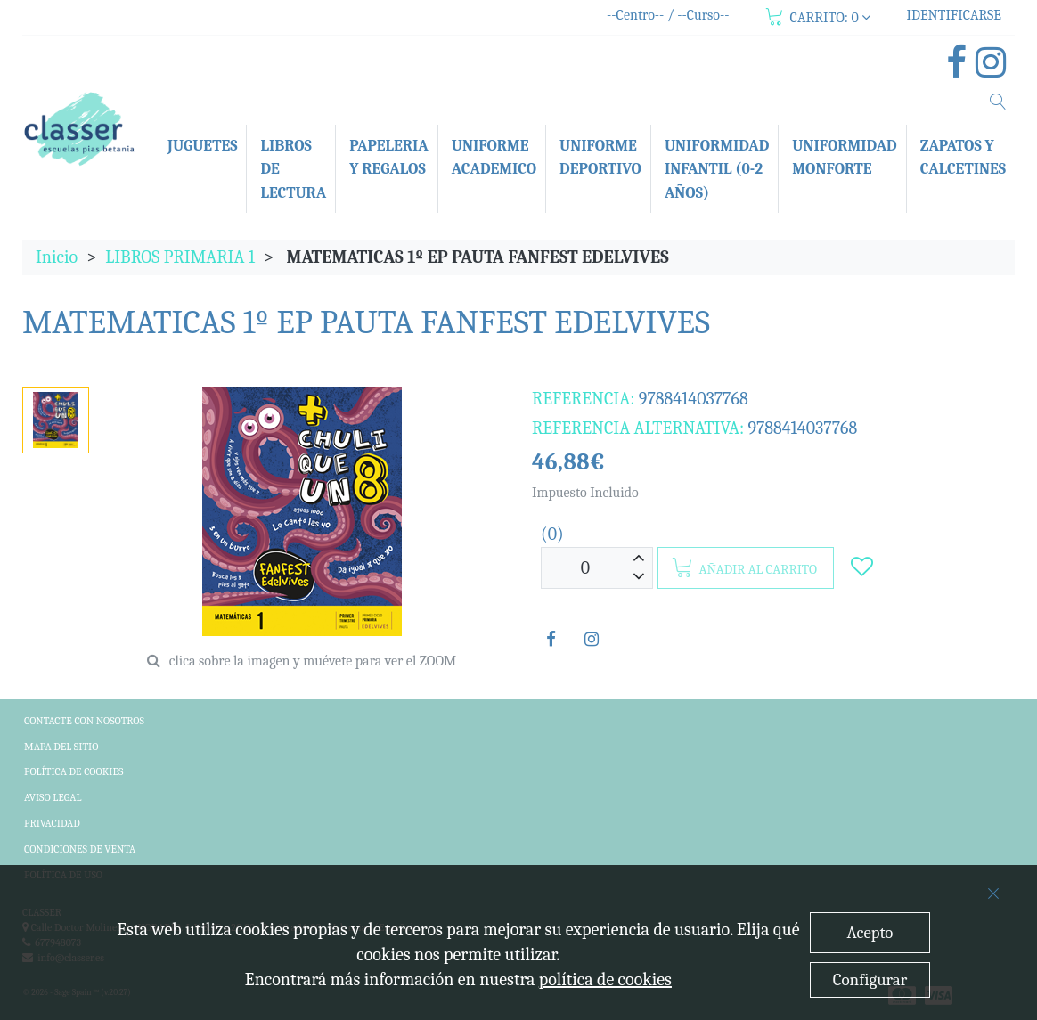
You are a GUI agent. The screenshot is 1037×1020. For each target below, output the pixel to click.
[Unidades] (585, 568)
